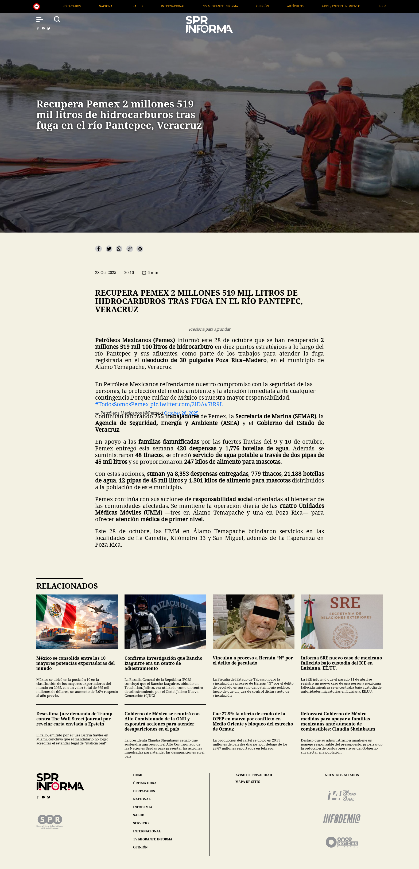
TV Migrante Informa (233, 6)
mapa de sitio (247, 782)
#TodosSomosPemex (122, 404)
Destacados (84, 6)
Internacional (186, 6)
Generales (47, 6)
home (138, 775)
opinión (140, 847)
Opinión (275, 6)
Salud (151, 6)
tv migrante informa (152, 839)
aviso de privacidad (253, 775)
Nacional (120, 6)
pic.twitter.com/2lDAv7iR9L (186, 404)
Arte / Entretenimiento (354, 6)
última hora (145, 783)
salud (138, 815)
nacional (142, 799)
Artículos (308, 6)
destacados (144, 791)
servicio (141, 823)
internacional (147, 831)
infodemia (142, 807)
